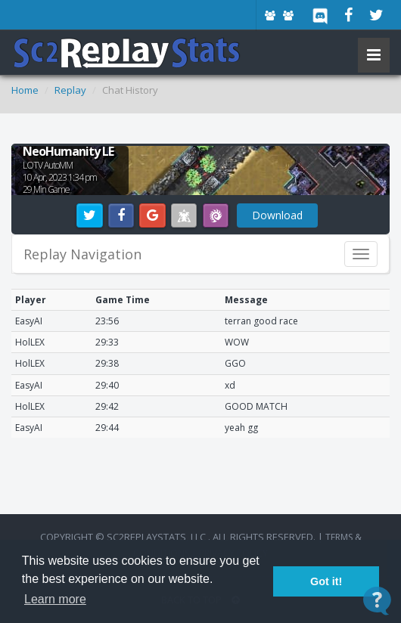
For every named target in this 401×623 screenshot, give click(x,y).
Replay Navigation (82, 254)
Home (25, 90)
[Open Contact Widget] (377, 600)
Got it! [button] (326, 581)
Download (277, 215)
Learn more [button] (55, 599)
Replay (70, 90)
